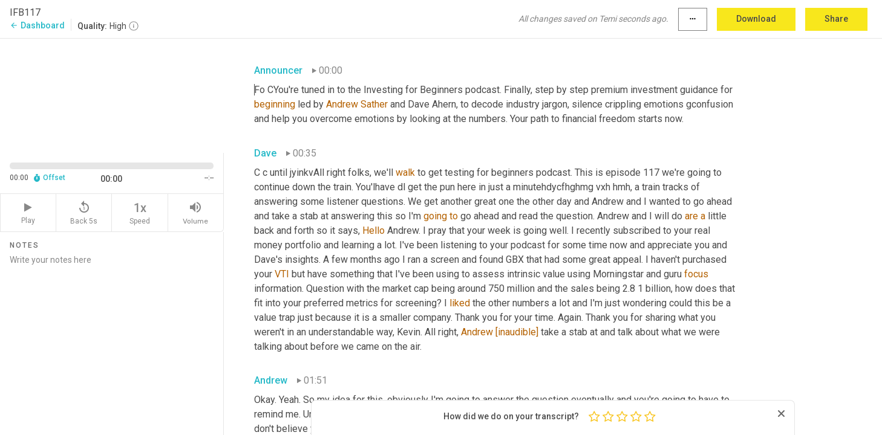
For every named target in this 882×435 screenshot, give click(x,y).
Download (756, 19)
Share (836, 19)
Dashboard (37, 25)
